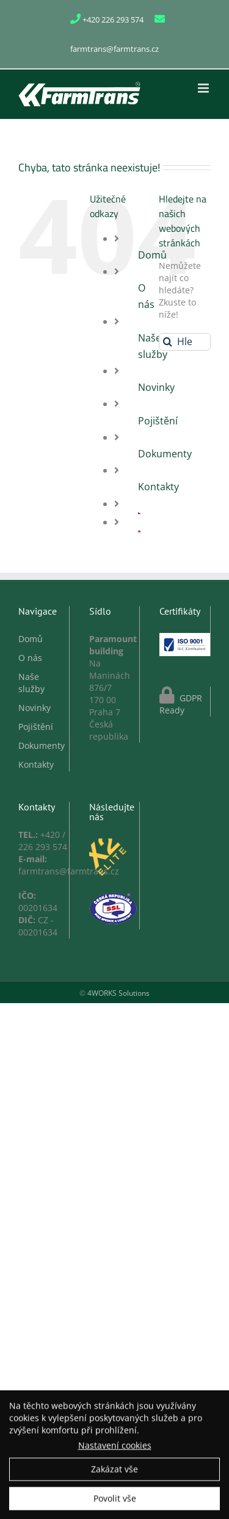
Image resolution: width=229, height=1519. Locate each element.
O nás (30, 657)
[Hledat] (167, 342)
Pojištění (158, 420)
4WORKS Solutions (118, 993)
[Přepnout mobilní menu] (204, 88)
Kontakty (158, 486)
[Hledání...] (185, 342)
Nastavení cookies (114, 1447)
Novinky (156, 387)
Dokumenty (165, 453)
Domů (30, 639)
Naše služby (31, 683)
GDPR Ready (180, 704)
